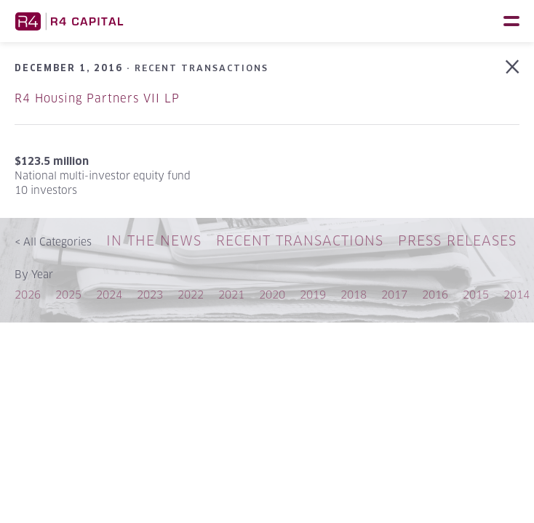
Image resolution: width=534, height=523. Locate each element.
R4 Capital (69, 21)
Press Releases (457, 240)
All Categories (53, 241)
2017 (394, 294)
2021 (231, 294)
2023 (150, 294)
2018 (353, 294)
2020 (272, 294)
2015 (476, 294)
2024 (109, 294)
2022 (191, 294)
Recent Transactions (299, 240)
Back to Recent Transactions (512, 67)
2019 (313, 294)
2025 (68, 294)
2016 (435, 294)
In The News (154, 240)
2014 (516, 294)
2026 (28, 294)
